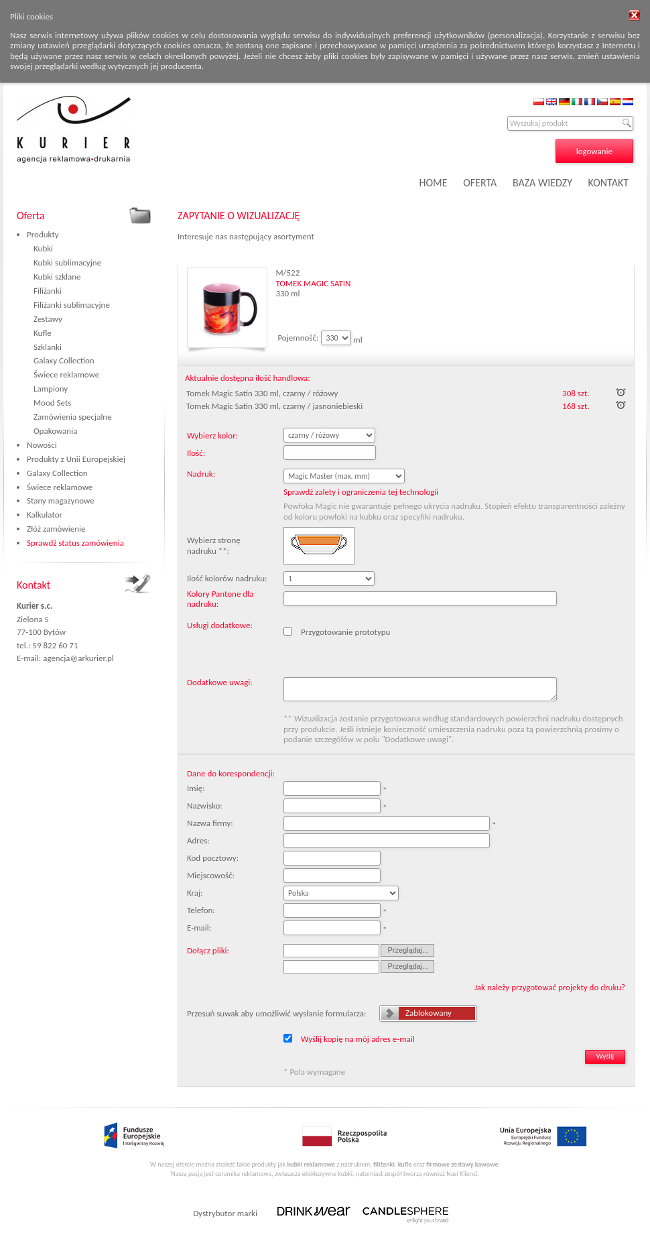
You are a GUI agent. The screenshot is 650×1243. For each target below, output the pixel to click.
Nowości (42, 445)
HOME (433, 182)
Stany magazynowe (60, 500)
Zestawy (48, 319)
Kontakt (33, 585)
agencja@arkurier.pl (78, 658)
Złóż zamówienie (56, 529)
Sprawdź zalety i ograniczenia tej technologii (360, 492)
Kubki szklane (57, 277)
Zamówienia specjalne (73, 417)
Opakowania (55, 431)
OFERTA (480, 182)
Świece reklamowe (66, 374)
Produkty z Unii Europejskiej (76, 459)
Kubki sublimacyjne (67, 262)
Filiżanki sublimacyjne (72, 305)
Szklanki (48, 347)
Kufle (43, 333)
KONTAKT (608, 182)
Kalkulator (44, 515)
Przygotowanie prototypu (346, 632)
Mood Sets (52, 403)
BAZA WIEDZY (542, 182)
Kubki (43, 248)
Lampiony (51, 388)
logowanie (594, 151)
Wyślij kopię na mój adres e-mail (358, 1039)
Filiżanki (48, 291)
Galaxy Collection (64, 360)
